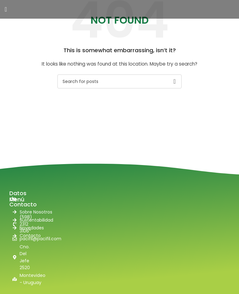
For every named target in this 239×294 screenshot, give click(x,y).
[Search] (119, 81)
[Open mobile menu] (6, 9)
